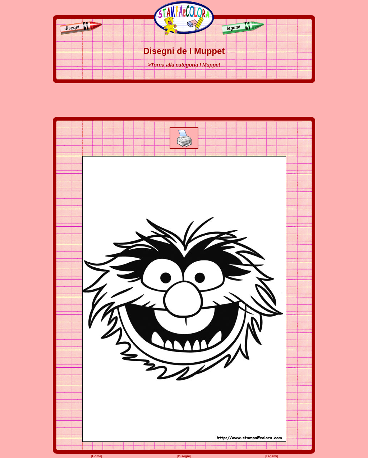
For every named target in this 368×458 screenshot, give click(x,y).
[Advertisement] (184, 100)
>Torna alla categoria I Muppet (184, 65)
